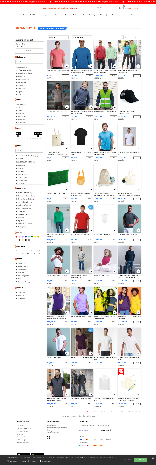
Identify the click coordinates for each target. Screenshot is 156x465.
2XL (17, 248)
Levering (20, 429)
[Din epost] (89, 425)
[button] (120, 8)
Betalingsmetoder (23, 426)
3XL (23, 248)
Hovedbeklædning (89, 15)
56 (135, 32)
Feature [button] (20, 283)
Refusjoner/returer (23, 432)
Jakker (75, 15)
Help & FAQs (21, 435)
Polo (66, 15)
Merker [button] (20, 141)
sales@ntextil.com (53, 427)
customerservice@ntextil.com (57, 423)
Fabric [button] (19, 254)
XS (23, 246)
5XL (34, 248)
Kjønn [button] (19, 95)
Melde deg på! (106, 425)
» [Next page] (139, 32)
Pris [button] (18, 123)
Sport (114, 15)
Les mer (114, 458)
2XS (17, 246)
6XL (39, 248)
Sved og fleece (45, 15)
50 (132, 406)
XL (40, 246)
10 (118, 406)
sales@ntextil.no (45, 2)
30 (125, 406)
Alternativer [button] (22, 183)
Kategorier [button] (21, 52)
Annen (133, 15)
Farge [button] (19, 228)
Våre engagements (23, 438)
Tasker (57, 15)
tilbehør (123, 15)
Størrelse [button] (21, 241)
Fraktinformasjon (49, 8)
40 (129, 406)
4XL (28, 248)
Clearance (73, 8)
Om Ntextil (20, 421)
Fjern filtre (29, 45)
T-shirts (33, 15)
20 (122, 406)
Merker (23, 15)
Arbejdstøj (103, 15)
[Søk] (107, 8)
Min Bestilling (63, 8)
